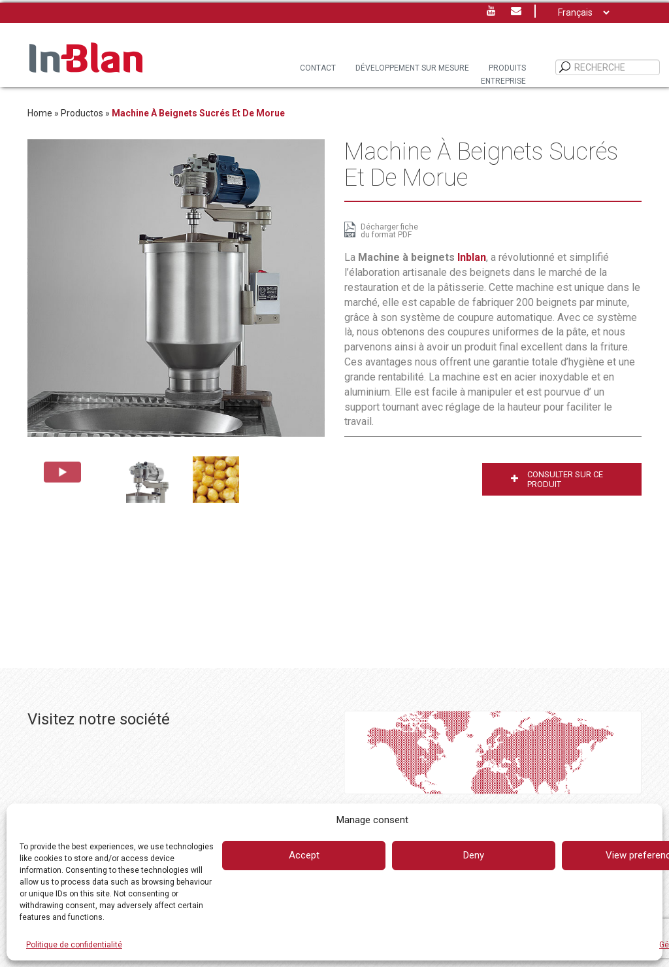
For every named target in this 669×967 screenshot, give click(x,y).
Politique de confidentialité (74, 944)
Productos (82, 113)
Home (39, 113)
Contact (318, 68)
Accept (304, 855)
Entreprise (503, 81)
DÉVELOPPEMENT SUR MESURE (412, 68)
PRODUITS (507, 68)
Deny (473, 855)
